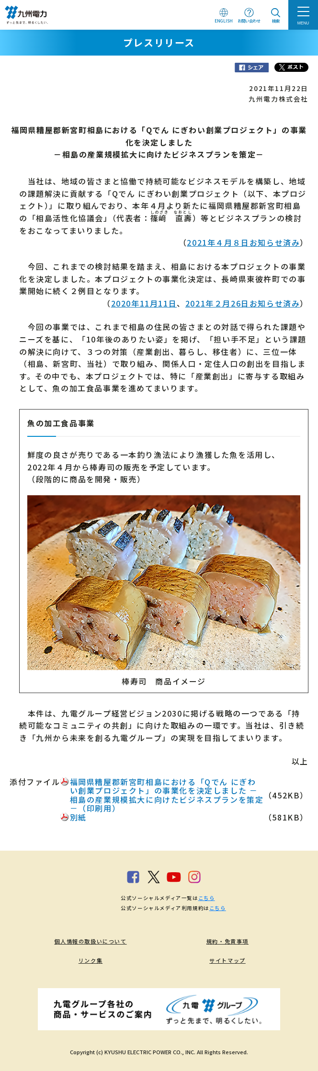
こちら (206, 897)
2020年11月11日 (144, 303)
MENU (303, 23)
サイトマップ (227, 960)
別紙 (78, 817)
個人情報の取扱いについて (90, 941)
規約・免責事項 (227, 941)
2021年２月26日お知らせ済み (242, 303)
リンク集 (90, 960)
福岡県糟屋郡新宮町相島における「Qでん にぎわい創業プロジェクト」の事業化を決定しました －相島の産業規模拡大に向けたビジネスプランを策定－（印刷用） (167, 795)
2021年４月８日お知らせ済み (243, 242)
